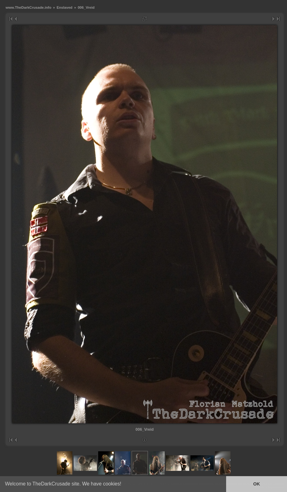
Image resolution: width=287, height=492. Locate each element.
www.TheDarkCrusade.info (28, 7)
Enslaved (64, 7)
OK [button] (256, 483)
